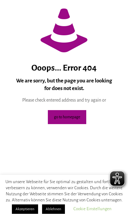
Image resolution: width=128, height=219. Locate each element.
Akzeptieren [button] (25, 209)
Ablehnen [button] (53, 209)
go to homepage (67, 117)
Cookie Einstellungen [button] (92, 209)
